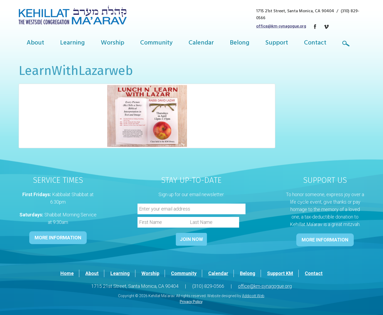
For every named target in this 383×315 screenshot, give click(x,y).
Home (67, 273)
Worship (112, 43)
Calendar (201, 43)
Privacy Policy (191, 302)
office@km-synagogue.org (281, 27)
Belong (239, 43)
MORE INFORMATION (58, 237)
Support (276, 43)
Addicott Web (253, 296)
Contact (315, 43)
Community (156, 43)
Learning (72, 43)
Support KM (280, 273)
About (35, 43)
